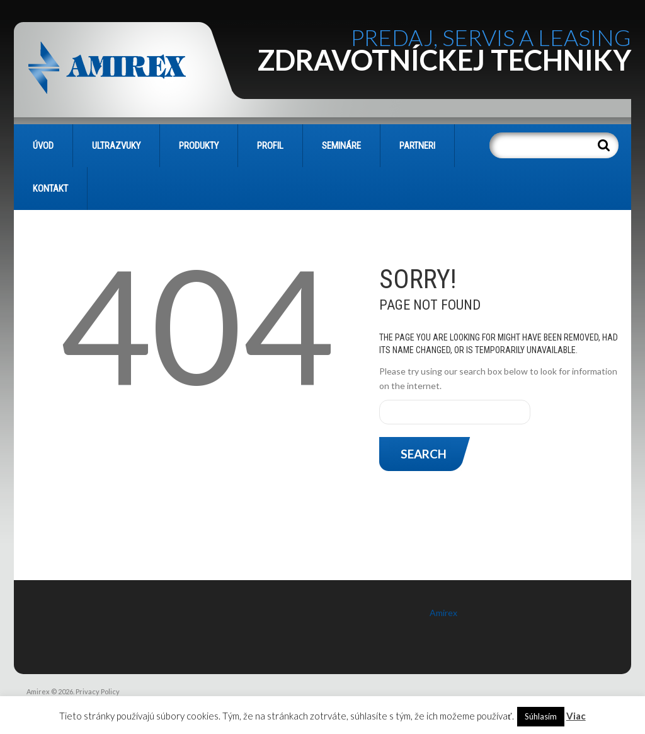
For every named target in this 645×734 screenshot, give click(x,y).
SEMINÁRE (341, 145)
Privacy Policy (98, 691)
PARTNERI (417, 145)
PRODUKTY (199, 145)
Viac (576, 715)
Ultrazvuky (116, 145)
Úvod (43, 145)
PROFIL (270, 145)
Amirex (443, 612)
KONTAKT (50, 188)
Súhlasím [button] (541, 716)
